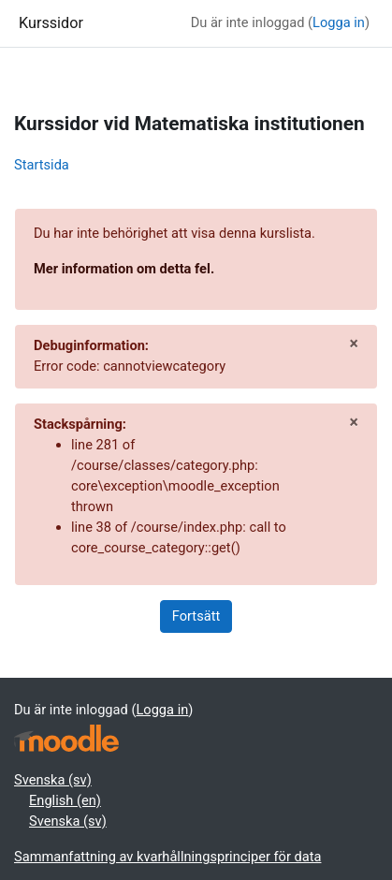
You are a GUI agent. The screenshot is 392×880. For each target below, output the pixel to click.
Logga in (338, 22)
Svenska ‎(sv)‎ (53, 779)
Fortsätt (196, 616)
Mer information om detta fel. (124, 268)
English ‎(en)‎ (65, 800)
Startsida (41, 164)
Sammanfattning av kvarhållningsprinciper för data (167, 856)
